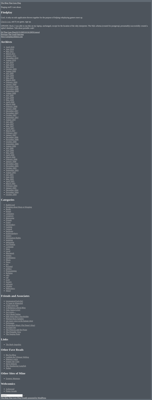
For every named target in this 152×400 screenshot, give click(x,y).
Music (8, 260)
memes (8, 255)
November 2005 (12, 166)
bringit (8, 211)
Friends (9, 220)
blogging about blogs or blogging (19, 207)
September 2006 (12, 144)
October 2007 (11, 115)
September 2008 (12, 91)
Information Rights (13, 238)
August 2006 (11, 146)
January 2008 (11, 109)
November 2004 (12, 192)
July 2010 (10, 62)
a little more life (12, 305)
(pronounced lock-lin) (14, 301)
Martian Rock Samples (15, 319)
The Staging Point (13, 334)
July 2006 (10, 148)
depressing (10, 218)
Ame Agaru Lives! (13, 310)
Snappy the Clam (12, 361)
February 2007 (11, 133)
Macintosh (10, 253)
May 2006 (10, 153)
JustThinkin (10, 244)
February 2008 (11, 106)
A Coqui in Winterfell (14, 303)
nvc (7, 264)
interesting (10, 242)
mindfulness (10, 258)
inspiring (9, 240)
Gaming (9, 227)
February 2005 (11, 186)
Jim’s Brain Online (13, 314)
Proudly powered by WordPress (33, 398)
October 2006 (11, 142)
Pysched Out (11, 327)
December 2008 (12, 87)
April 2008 (10, 102)
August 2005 (11, 172)
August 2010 (11, 60)
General (37, 32)
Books (8, 209)
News (8, 262)
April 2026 (10, 47)
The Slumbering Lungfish (16, 366)
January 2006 (11, 161)
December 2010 (12, 58)
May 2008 (10, 100)
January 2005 (11, 188)
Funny (8, 222)
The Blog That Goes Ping (11, 3)
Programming (11, 271)
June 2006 (10, 150)
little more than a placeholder (17, 316)
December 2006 (12, 137)
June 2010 (10, 65)
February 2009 (11, 82)
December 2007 (12, 111)
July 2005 (10, 175)
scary (8, 280)
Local (8, 251)
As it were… (11, 312)
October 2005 (11, 168)
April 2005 (10, 181)
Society (9, 282)
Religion (9, 273)
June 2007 (10, 124)
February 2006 (11, 159)
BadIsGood (10, 205)
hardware (9, 231)
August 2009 (11, 71)
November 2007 (12, 113)
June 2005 (10, 177)
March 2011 (10, 54)
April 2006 (10, 155)
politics (9, 269)
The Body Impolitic (13, 344)
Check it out (5, 22)
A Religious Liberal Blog (15, 308)
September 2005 (12, 170)
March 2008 (10, 104)
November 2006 (12, 139)
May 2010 (10, 67)
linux (8, 249)
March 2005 (10, 184)
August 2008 (11, 93)
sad (7, 277)
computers (10, 214)
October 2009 (11, 69)
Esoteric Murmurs (13, 378)
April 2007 (10, 128)
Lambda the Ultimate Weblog (17, 357)
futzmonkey (10, 225)
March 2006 (10, 157)
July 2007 (10, 122)
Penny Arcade (11, 391)
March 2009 (10, 80)
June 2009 (10, 76)
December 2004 (12, 190)
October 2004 (11, 195)
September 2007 (12, 117)
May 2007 (10, 126)
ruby (7, 275)
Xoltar (8, 368)
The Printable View (13, 332)
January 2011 (11, 56)
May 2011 (10, 51)
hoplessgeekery (12, 233)
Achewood (10, 389)
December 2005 (12, 164)
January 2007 (11, 135)
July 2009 (10, 73)
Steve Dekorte (11, 364)
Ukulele (9, 286)
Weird (8, 291)
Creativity (10, 216)
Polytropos (10, 323)
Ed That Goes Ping (8, 32)
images (8, 236)
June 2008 (10, 98)
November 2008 (12, 89)
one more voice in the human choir (19, 321)
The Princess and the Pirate (16, 330)
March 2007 (10, 131)
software (9, 284)
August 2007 (11, 120)
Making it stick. (12, 359)
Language (10, 247)
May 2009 (10, 78)
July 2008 (10, 95)
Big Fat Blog (11, 355)
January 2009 (11, 84)
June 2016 (10, 49)
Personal (9, 266)
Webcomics (10, 288)
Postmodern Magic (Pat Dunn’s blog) (20, 325)
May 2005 (10, 179)
